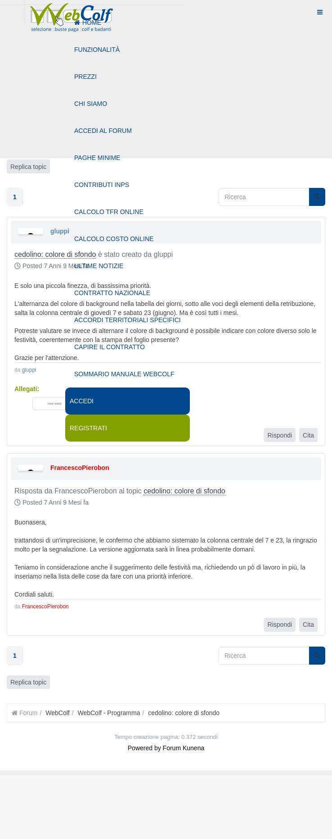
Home (87, 22)
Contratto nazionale (112, 292)
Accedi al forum (103, 130)
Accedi (82, 401)
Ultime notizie (98, 265)
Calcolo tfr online (109, 211)
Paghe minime (97, 157)
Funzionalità (97, 49)
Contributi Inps (101, 184)
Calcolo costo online (113, 238)
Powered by (144, 748)
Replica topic (28, 682)
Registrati (88, 428)
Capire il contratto (109, 347)
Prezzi (85, 76)
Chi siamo (90, 103)
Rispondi (280, 435)
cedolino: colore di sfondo (184, 491)
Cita (308, 435)
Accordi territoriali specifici (127, 320)
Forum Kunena (184, 748)
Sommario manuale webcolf (124, 374)
